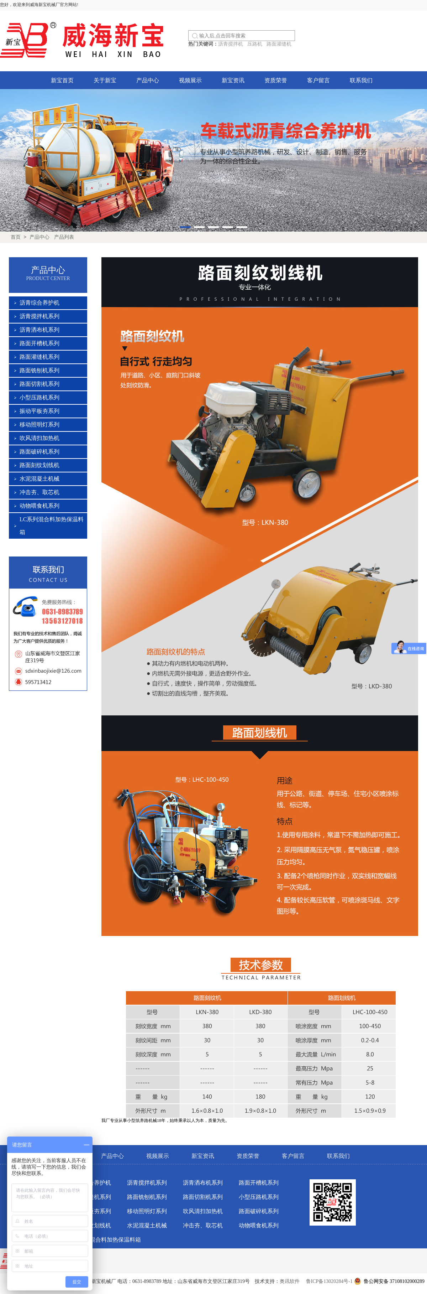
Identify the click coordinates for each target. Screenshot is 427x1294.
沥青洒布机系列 (39, 330)
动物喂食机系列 (39, 506)
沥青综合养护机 (39, 303)
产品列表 (64, 237)
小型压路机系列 (39, 397)
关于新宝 (105, 80)
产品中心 (147, 80)
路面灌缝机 (279, 44)
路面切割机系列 (39, 384)
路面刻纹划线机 (39, 465)
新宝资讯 (233, 80)
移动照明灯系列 (39, 424)
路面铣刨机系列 (39, 370)
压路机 (254, 44)
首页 (16, 237)
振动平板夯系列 (39, 411)
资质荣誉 (275, 80)
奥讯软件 (290, 1281)
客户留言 (318, 80)
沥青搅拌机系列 (39, 316)
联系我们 (361, 80)
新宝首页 (62, 80)
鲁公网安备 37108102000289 (390, 1281)
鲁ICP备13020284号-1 (329, 1281)
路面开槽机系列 (39, 343)
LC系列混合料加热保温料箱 (106, 1240)
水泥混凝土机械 (39, 479)
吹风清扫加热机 (39, 438)
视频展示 (190, 80)
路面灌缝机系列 (39, 357)
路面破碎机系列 (39, 452)
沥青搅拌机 (230, 44)
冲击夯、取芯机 (39, 492)
